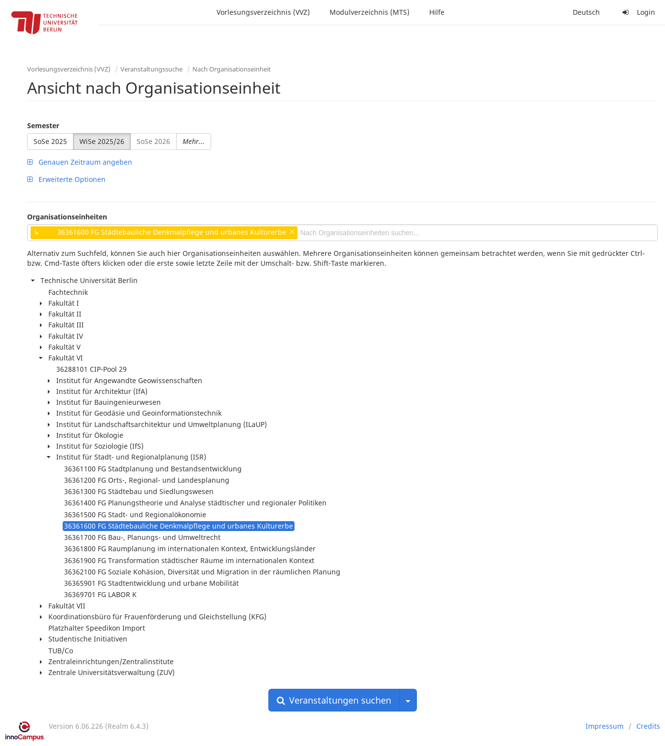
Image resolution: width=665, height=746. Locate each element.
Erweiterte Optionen (66, 179)
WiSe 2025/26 (101, 141)
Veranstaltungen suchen (334, 700)
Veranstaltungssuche (151, 69)
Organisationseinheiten (67, 216)
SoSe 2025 (50, 141)
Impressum (605, 726)
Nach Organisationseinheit (231, 69)
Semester (43, 125)
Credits (648, 726)
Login (637, 12)
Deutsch (586, 12)
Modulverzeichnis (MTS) (369, 12)
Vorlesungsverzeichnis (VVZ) (263, 12)
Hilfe (436, 12)
